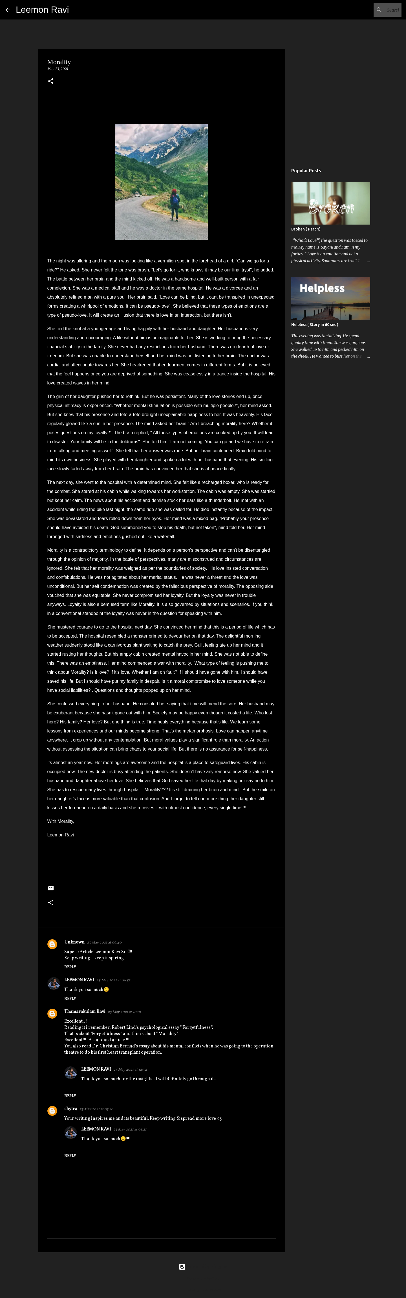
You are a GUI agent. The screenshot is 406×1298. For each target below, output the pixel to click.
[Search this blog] (371, 10)
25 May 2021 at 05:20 (96, 1109)
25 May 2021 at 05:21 (129, 1129)
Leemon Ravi (42, 10)
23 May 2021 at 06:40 (104, 942)
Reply (70, 967)
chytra (70, 1109)
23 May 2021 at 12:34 (130, 1069)
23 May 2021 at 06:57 (113, 980)
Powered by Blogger (203, 1267)
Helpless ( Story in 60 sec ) (314, 324)
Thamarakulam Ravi (84, 1012)
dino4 (215, 1278)
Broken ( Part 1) (306, 229)
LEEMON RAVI (79, 980)
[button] (50, 81)
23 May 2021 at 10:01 (124, 1012)
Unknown (74, 942)
